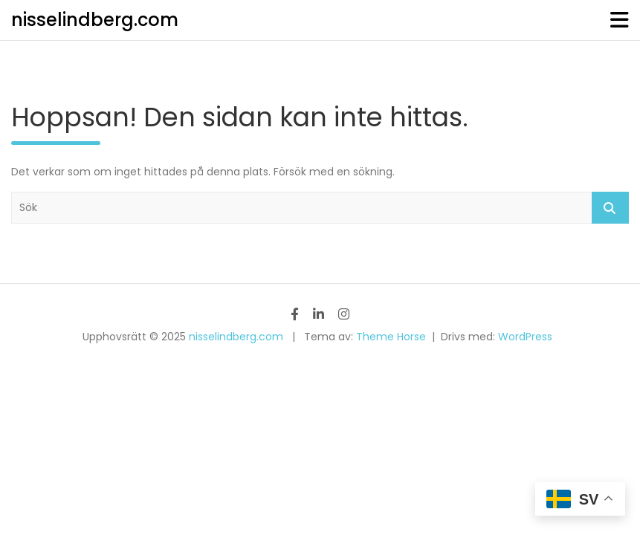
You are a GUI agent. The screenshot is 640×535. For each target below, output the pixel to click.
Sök (610, 208)
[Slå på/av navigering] (619, 20)
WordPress (525, 336)
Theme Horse (391, 336)
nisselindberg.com (94, 19)
